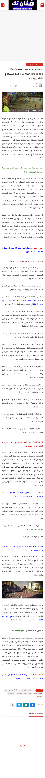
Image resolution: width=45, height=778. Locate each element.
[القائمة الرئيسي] (42, 5)
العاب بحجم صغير (11, 690)
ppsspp (39, 697)
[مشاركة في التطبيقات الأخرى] (12, 705)
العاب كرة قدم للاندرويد (24, 693)
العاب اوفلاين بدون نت (34, 64)
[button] (32, 705)
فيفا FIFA (11, 693)
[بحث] (2, 5)
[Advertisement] (22, 34)
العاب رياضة (38, 693)
